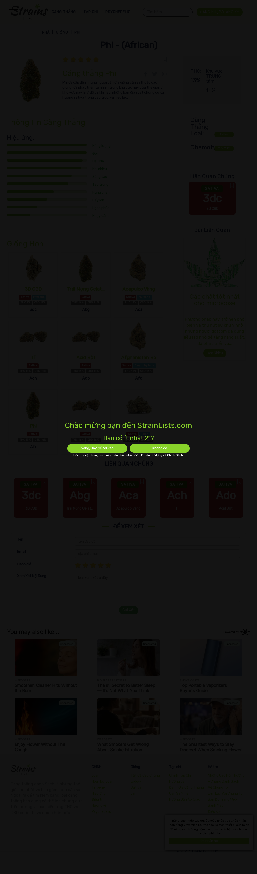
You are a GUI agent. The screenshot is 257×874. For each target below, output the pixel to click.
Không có (159, 448)
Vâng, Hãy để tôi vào (97, 448)
